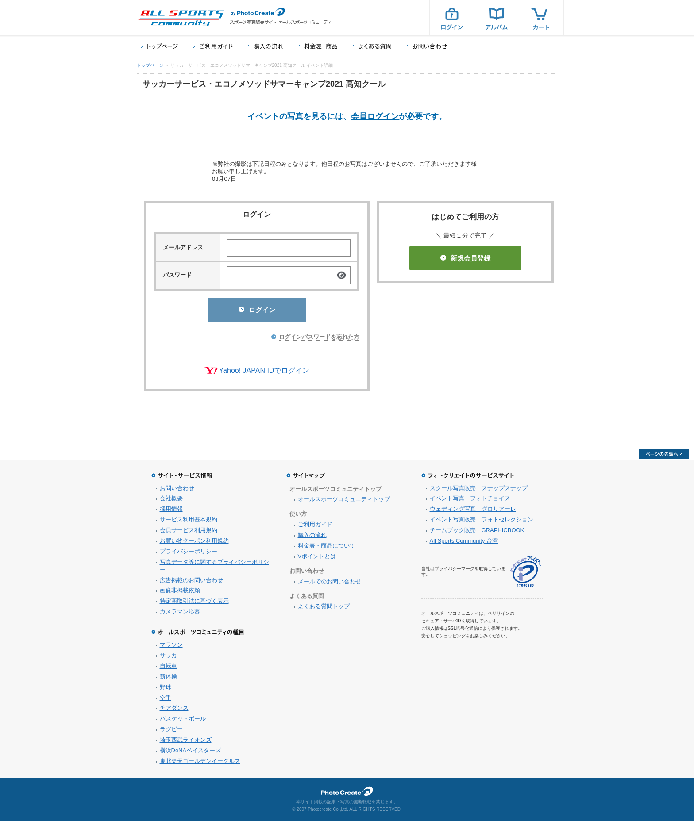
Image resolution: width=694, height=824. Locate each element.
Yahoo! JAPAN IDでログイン (264, 373)
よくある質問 (372, 46)
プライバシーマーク (525, 574)
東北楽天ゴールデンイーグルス (200, 763)
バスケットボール (183, 721)
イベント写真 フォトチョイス (470, 501)
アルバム (496, 17)
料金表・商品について (326, 548)
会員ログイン (375, 116)
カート (541, 17)
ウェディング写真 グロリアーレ (473, 511)
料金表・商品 (318, 46)
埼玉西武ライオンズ (186, 742)
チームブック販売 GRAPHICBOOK (477, 532)
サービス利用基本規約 (188, 522)
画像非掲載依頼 (180, 593)
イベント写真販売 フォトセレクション (481, 522)
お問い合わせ (427, 46)
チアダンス (174, 710)
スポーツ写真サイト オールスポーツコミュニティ (181, 18)
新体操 (168, 679)
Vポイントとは (317, 559)
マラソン (171, 647)
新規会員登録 (465, 258)
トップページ (159, 46)
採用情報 (171, 511)
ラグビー (171, 731)
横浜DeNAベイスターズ (190, 753)
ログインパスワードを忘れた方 (319, 339)
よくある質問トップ (324, 609)
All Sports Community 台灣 (464, 543)
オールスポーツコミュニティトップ (344, 501)
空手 (165, 700)
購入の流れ (265, 46)
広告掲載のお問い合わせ (191, 582)
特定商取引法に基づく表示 (194, 603)
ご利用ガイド (213, 46)
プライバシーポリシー (188, 554)
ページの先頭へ (664, 456)
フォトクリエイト (347, 794)
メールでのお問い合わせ (329, 584)
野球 (165, 689)
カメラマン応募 (180, 614)
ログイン (452, 17)
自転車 (168, 668)
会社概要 (171, 501)
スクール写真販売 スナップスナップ (479, 490)
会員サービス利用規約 (188, 532)
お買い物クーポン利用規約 (194, 543)
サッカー (171, 658)
